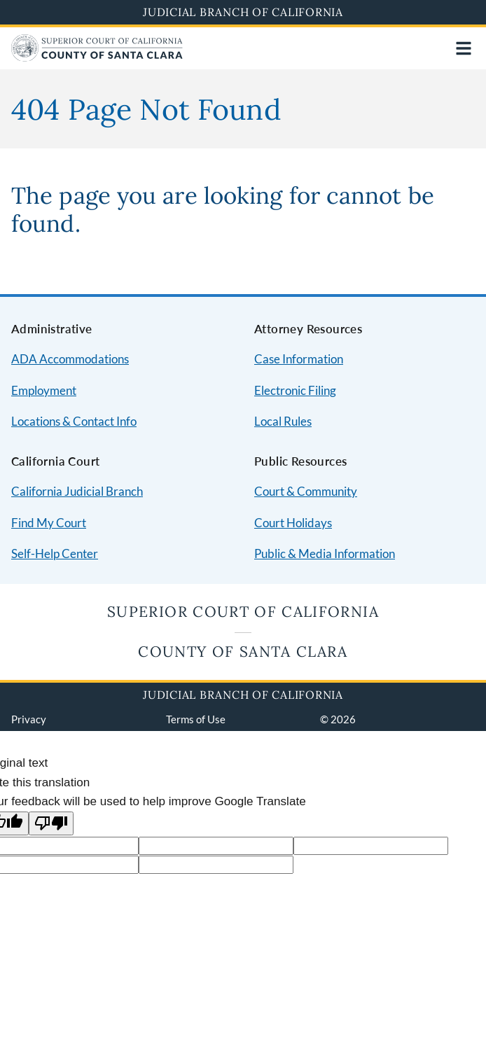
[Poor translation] (51, 824)
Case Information (298, 358)
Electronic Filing (295, 390)
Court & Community (305, 491)
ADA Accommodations (70, 358)
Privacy (28, 719)
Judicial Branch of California (243, 12)
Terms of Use (195, 719)
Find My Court (48, 522)
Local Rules (283, 421)
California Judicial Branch (77, 491)
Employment (43, 390)
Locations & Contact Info (74, 421)
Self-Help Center (54, 553)
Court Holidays (293, 522)
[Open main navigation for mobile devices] (463, 48)
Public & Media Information (324, 553)
